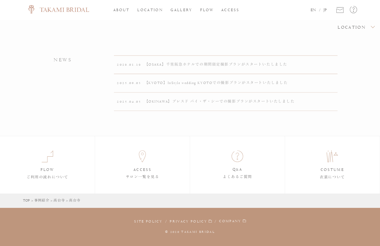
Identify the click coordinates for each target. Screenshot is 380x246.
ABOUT (121, 9)
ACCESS (230, 9)
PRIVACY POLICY (188, 221)
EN (313, 10)
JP (325, 10)
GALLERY (181, 9)
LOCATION (150, 9)
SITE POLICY (148, 221)
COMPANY (230, 221)
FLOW (207, 9)
